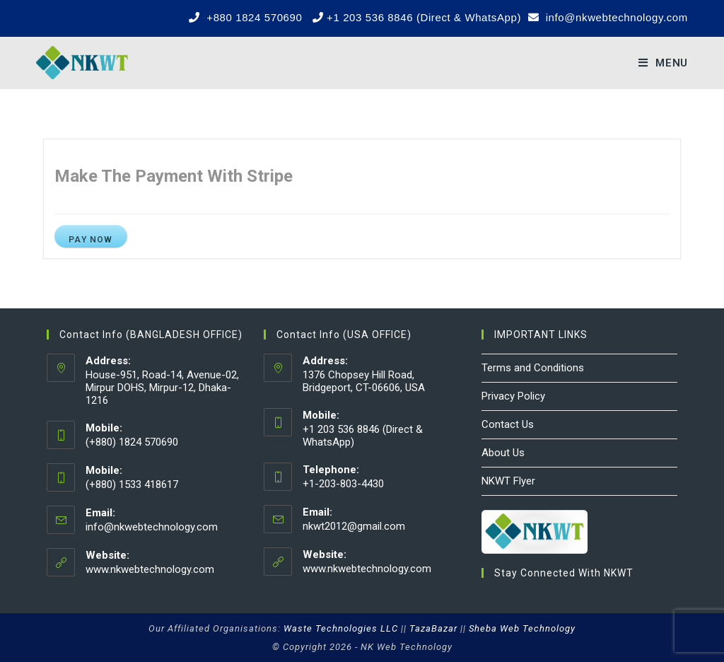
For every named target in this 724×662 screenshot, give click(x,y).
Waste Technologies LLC (341, 628)
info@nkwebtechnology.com (152, 527)
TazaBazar (433, 628)
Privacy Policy (513, 396)
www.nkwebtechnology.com (150, 569)
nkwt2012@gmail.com (354, 526)
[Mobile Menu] (663, 63)
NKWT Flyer (508, 481)
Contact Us (507, 424)
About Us (503, 452)
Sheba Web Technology (522, 628)
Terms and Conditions (532, 367)
